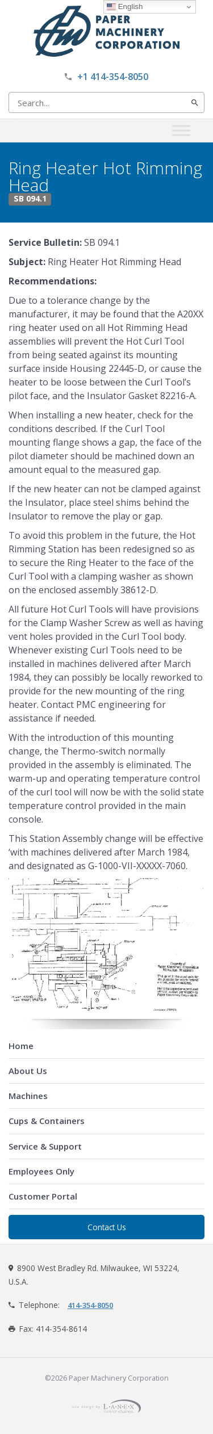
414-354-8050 (90, 1305)
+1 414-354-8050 (112, 76)
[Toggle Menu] (181, 130)
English (125, 6)
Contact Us (106, 1227)
